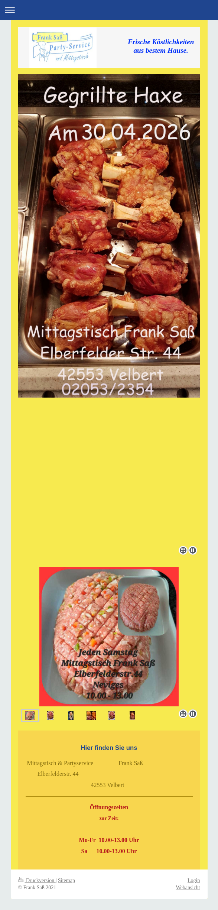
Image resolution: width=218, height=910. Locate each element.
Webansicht (188, 887)
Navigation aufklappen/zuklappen (109, 10)
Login (194, 880)
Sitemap (66, 880)
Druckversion (37, 880)
